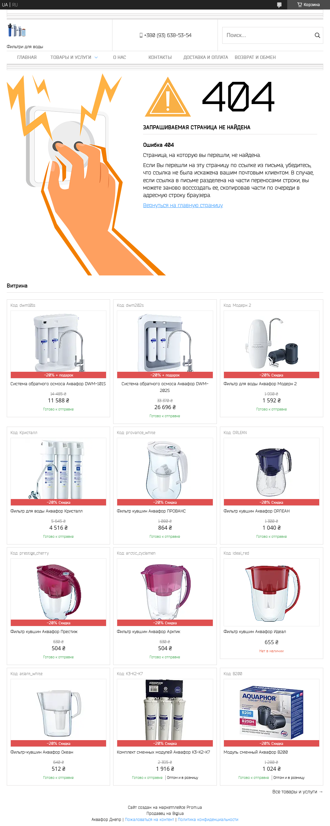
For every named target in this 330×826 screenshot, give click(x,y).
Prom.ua (194, 807)
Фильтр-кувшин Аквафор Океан (41, 752)
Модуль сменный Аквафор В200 (256, 752)
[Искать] (317, 35)
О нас (119, 57)
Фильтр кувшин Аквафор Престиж (43, 631)
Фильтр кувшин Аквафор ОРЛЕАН (257, 511)
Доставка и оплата (206, 57)
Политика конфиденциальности (208, 819)
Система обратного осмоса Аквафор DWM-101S (58, 383)
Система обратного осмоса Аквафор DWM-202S (165, 387)
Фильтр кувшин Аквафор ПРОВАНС (151, 511)
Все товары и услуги (294, 791)
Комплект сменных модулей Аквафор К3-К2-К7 (163, 752)
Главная (27, 57)
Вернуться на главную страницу (183, 205)
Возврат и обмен (255, 57)
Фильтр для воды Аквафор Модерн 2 (260, 383)
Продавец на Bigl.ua (165, 813)
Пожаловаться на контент (149, 819)
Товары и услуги (71, 57)
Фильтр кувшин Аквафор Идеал (255, 631)
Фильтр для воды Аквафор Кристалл (46, 511)
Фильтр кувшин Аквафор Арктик (148, 631)
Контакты (160, 57)
